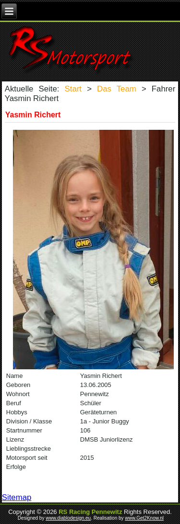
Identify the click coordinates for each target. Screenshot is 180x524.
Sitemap (17, 497)
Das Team (116, 88)
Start (73, 88)
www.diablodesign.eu (68, 518)
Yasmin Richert (33, 115)
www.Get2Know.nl (144, 518)
